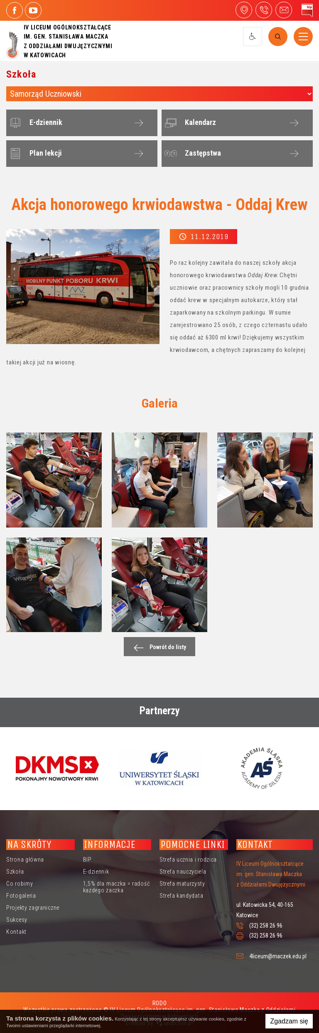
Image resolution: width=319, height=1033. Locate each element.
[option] (57, 768)
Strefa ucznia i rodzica (188, 859)
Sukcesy (16, 919)
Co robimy (19, 883)
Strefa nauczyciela (183, 871)
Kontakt (16, 931)
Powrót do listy (157, 648)
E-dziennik (34, 123)
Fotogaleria (21, 895)
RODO (159, 1003)
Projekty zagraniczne (32, 907)
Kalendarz (189, 123)
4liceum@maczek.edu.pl (283, 10)
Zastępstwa (191, 153)
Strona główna (25, 859)
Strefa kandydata (181, 895)
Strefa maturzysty (182, 883)
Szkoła (15, 871)
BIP (87, 859)
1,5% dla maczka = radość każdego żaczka (116, 887)
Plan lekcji (34, 153)
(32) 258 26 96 (265, 925)
